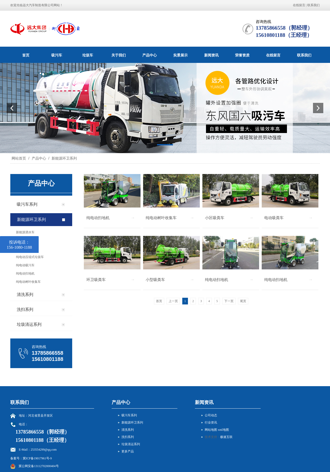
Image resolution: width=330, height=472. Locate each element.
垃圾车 (87, 55)
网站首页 (19, 158)
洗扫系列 (127, 437)
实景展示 (180, 55)
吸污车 (56, 55)
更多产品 (127, 451)
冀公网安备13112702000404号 (39, 466)
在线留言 (299, 5)
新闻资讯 (211, 55)
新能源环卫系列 (64, 158)
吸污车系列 (129, 415)
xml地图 (223, 430)
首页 (25, 55)
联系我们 (313, 5)
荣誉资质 (242, 55)
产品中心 (149, 55)
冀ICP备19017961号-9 (37, 458)
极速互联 (226, 437)
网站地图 (211, 430)
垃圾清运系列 (130, 444)
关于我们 (118, 55)
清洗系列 (127, 430)
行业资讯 (211, 422)
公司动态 (211, 415)
